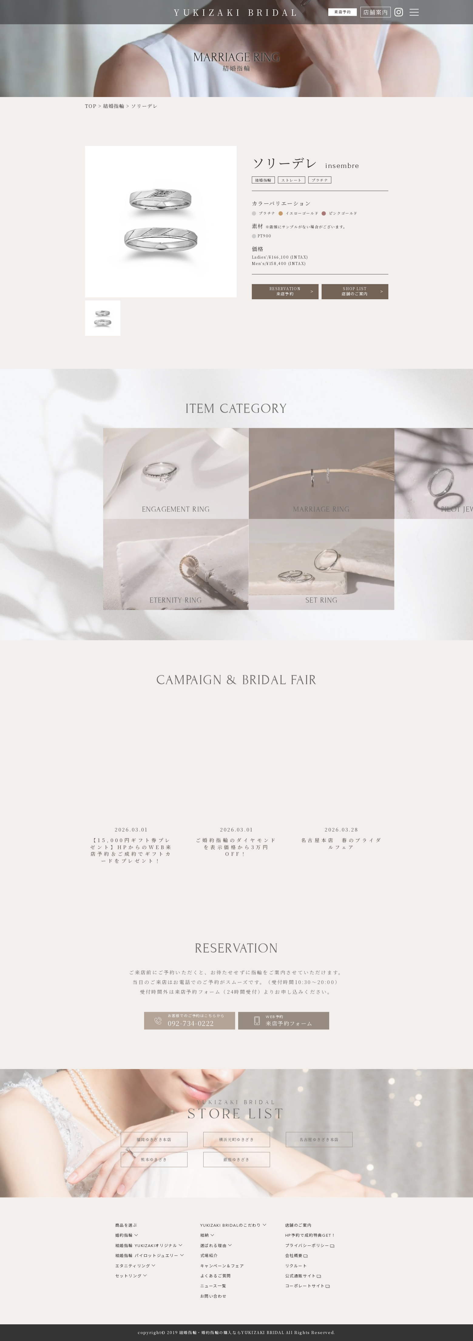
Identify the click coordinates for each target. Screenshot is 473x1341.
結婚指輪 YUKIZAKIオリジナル (146, 1246)
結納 (204, 1235)
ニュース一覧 (213, 1286)
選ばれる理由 (213, 1246)
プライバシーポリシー (307, 1246)
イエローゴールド (301, 213)
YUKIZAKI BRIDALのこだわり (230, 1225)
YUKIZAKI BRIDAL (236, 12)
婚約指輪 (124, 1235)
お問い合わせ (213, 1296)
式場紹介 (209, 1256)
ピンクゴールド (342, 213)
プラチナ (266, 213)
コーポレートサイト (305, 1286)
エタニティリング (132, 1266)
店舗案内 (375, 12)
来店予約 (338, 12)
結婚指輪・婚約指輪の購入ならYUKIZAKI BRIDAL (231, 1332)
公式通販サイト (300, 1276)
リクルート (296, 1266)
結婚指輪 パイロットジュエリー (147, 1256)
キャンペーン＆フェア (222, 1266)
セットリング (128, 1276)
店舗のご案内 (355, 291)
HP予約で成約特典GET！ (310, 1235)
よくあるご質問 (215, 1276)
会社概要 (294, 1256)
